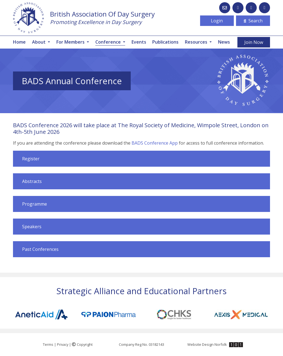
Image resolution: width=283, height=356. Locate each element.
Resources (196, 42)
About (39, 42)
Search (253, 21)
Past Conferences (40, 249)
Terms (48, 344)
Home (19, 42)
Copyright (82, 344)
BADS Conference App (155, 143)
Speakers (31, 227)
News (224, 42)
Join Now (253, 42)
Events (139, 42)
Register (31, 159)
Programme (34, 204)
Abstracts (32, 181)
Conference (110, 42)
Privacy (62, 344)
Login (217, 21)
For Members (71, 42)
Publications (165, 42)
